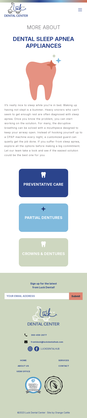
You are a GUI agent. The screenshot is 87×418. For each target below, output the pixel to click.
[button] (79, 10)
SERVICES (63, 360)
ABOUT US (23, 366)
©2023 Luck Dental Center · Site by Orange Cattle (43, 412)
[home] (16, 10)
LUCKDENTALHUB (50, 348)
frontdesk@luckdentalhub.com (47, 342)
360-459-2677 (39, 335)
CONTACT (63, 366)
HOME (23, 360)
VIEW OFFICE (23, 371)
